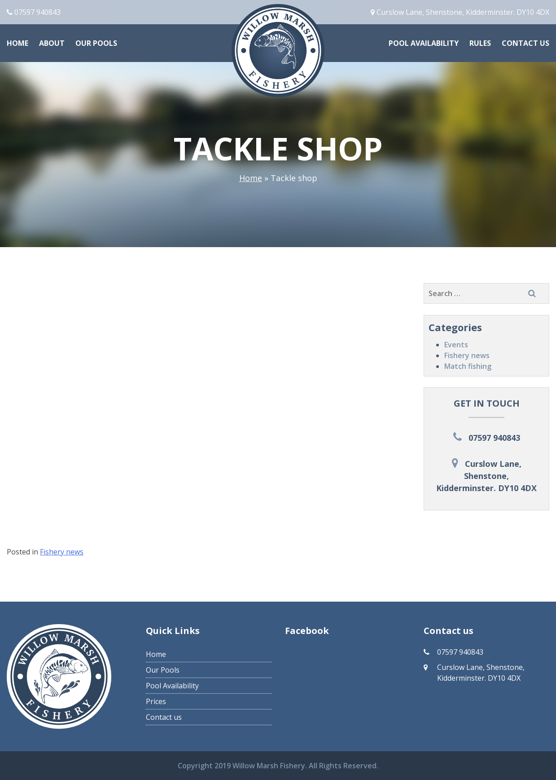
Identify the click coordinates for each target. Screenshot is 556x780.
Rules (480, 43)
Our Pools (96, 43)
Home (17, 43)
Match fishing (467, 366)
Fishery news (467, 355)
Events (456, 345)
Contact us (525, 43)
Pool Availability (424, 43)
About (52, 43)
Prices (156, 701)
